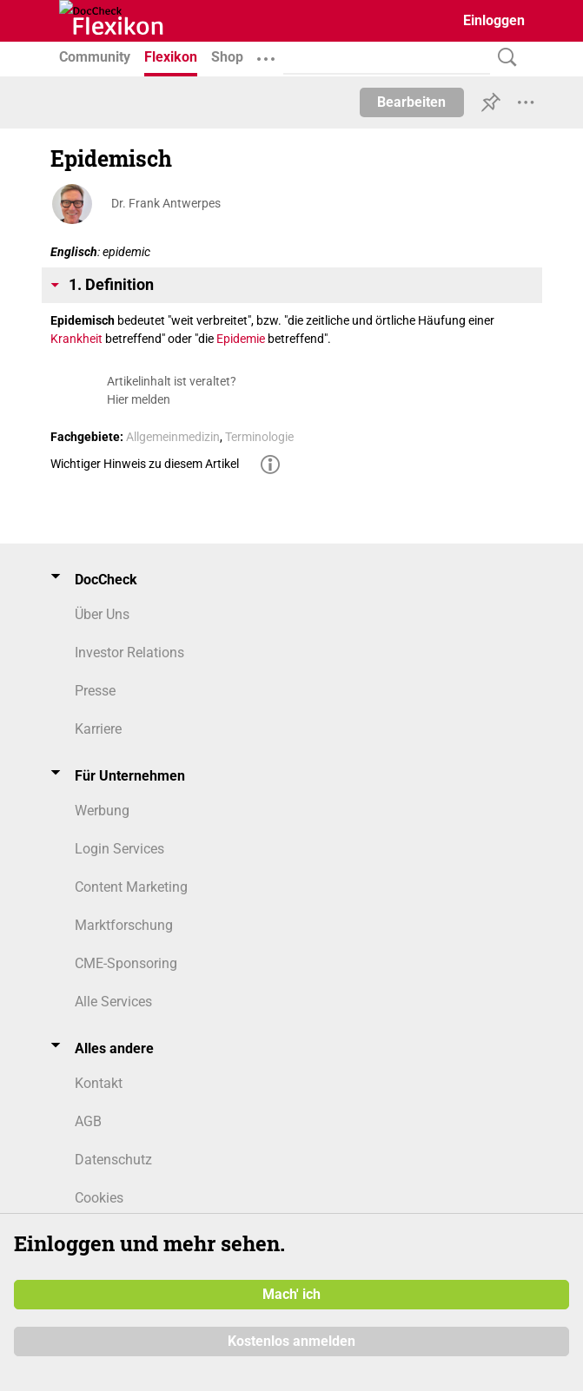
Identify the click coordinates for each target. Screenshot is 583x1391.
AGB (88, 1121)
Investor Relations (129, 652)
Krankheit (76, 339)
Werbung (102, 810)
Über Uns (102, 614)
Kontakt (99, 1083)
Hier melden (138, 399)
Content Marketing (131, 887)
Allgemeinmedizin (173, 437)
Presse (95, 690)
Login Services (119, 849)
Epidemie (240, 339)
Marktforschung (124, 925)
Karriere (98, 729)
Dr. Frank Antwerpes (166, 203)
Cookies (99, 1198)
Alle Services (113, 1001)
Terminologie (259, 437)
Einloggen (494, 20)
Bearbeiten (411, 102)
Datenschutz (113, 1159)
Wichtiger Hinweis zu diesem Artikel (144, 464)
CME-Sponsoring (126, 963)
